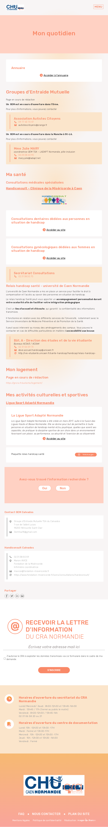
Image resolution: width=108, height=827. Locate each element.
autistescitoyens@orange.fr (32, 125)
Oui (44, 488)
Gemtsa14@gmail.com (25, 532)
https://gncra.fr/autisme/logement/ (24, 383)
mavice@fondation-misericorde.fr (31, 571)
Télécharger (88, 454)
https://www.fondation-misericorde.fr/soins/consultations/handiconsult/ (51, 575)
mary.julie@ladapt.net (29, 158)
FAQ (21, 814)
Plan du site (79, 814)
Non (63, 488)
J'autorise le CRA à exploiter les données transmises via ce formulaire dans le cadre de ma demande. (54, 658)
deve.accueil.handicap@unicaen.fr (36, 350)
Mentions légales (21, 820)
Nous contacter (46, 814)
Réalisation (79, 820)
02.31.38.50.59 (21, 557)
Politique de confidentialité (47, 820)
